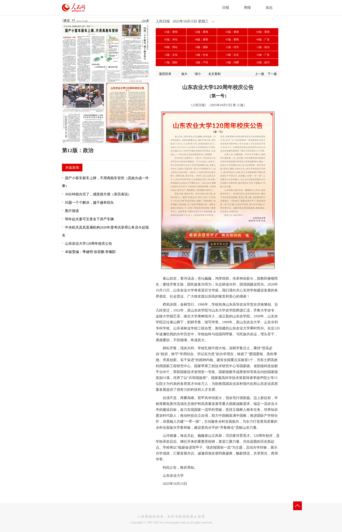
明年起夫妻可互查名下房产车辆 (89, 219)
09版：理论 (171, 47)
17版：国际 (171, 62)
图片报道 (72, 211)
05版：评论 (171, 39)
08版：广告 (263, 39)
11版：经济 (232, 47)
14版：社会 (201, 54)
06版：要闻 (201, 39)
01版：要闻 (171, 31)
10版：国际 (201, 47)
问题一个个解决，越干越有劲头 (89, 202)
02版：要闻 (201, 31)
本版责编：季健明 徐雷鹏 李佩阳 (90, 252)
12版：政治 (263, 47)
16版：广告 (263, 54)
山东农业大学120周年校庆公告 (88, 243)
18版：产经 (201, 62)
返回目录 (165, 74)
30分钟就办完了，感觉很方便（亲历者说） (98, 194)
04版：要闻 (263, 31)
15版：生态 (232, 54)
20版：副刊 (263, 62)
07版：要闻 (232, 39)
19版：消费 (232, 62)
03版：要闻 (232, 31)
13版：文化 (171, 54)
